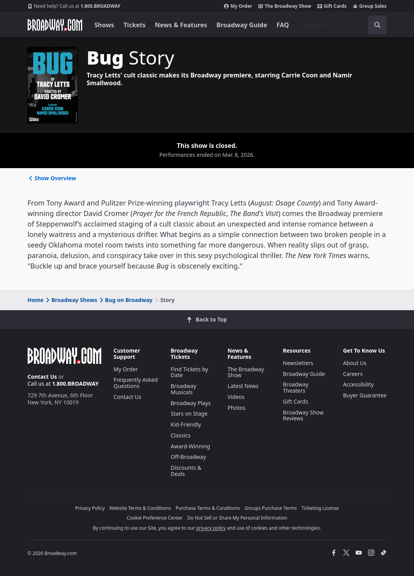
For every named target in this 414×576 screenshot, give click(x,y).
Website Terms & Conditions (140, 508)
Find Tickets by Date (189, 372)
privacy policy (211, 528)
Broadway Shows (70, 300)
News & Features (181, 25)
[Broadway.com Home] (55, 25)
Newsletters (298, 363)
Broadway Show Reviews (303, 415)
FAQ (283, 25)
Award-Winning (190, 446)
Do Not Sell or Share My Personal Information (237, 518)
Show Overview (52, 178)
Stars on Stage (189, 413)
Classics (180, 435)
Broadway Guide (242, 25)
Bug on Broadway (125, 300)
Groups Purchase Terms (271, 508)
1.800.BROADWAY (74, 6)
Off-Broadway (188, 456)
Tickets (134, 25)
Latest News (243, 386)
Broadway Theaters (295, 387)
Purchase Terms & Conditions (208, 508)
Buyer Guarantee (365, 395)
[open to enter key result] (377, 25)
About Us (354, 363)
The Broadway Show (284, 6)
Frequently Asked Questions (136, 383)
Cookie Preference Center (155, 518)
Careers (353, 374)
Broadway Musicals (183, 389)
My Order (238, 6)
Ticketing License (320, 508)
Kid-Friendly (186, 424)
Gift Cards (332, 6)
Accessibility (358, 384)
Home (36, 300)
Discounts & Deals (186, 471)
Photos (236, 407)
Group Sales (369, 6)
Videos (236, 396)
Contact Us (42, 376)
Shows (105, 25)
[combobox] (342, 25)
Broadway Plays (191, 403)
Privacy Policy (90, 508)
